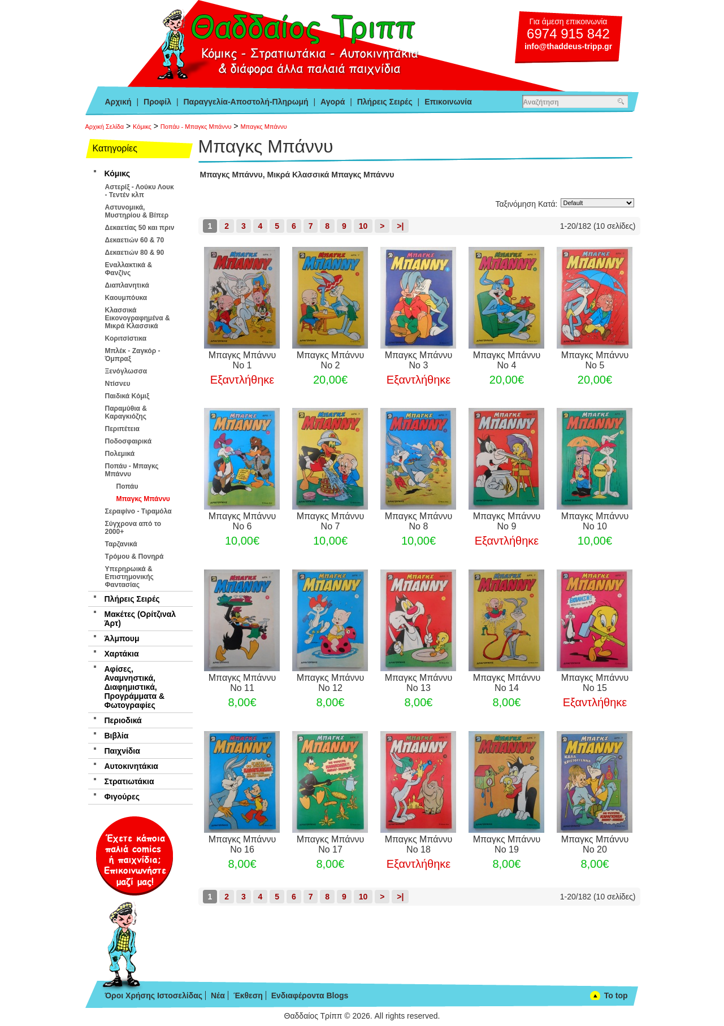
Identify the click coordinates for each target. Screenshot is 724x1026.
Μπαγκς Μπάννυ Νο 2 (331, 360)
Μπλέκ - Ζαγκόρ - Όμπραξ (133, 355)
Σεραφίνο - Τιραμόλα (138, 511)
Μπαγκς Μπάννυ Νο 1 (242, 360)
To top (616, 995)
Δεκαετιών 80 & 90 (134, 252)
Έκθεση (248, 995)
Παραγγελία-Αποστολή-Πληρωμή (245, 101)
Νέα (218, 995)
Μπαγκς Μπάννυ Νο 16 (242, 844)
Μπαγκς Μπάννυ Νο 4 (507, 360)
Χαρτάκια (122, 653)
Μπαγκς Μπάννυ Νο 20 (595, 844)
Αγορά (332, 101)
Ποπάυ (127, 486)
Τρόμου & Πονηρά (134, 556)
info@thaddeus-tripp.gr (568, 46)
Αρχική (118, 101)
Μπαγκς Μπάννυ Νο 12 (331, 683)
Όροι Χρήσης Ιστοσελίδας (154, 995)
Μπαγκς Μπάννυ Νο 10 (595, 521)
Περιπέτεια (122, 429)
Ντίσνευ (118, 384)
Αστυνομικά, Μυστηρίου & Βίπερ (137, 211)
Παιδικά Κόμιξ (127, 396)
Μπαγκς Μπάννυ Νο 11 (242, 683)
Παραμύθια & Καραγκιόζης (126, 412)
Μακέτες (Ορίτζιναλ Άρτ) (140, 619)
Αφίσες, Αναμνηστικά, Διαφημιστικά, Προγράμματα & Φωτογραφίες (135, 687)
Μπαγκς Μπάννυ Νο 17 (331, 844)
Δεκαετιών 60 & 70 (134, 240)
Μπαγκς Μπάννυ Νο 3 (419, 360)
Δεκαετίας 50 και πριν (140, 228)
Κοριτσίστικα (126, 338)
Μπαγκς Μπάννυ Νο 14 (507, 683)
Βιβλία (117, 735)
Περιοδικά (123, 720)
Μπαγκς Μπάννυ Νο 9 (507, 521)
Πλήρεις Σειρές (385, 101)
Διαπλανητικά (127, 285)
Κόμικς (142, 126)
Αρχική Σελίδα (104, 126)
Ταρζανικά (121, 544)
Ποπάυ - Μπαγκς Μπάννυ (196, 126)
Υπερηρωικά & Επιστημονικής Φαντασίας (129, 577)
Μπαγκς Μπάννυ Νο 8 (419, 521)
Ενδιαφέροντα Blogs (310, 995)
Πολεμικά (120, 454)
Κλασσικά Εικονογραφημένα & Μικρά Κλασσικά (137, 318)
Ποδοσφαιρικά (128, 441)
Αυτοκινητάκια (131, 766)
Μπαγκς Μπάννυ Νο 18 (419, 844)
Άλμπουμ (122, 638)
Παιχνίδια (122, 750)
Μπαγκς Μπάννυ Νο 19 (507, 844)
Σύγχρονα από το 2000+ (133, 528)
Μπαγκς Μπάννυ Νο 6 (242, 521)
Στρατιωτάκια (129, 781)
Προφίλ (157, 101)
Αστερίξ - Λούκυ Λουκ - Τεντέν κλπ (139, 191)
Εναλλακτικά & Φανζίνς (129, 269)
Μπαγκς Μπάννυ (263, 126)
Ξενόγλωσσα (126, 371)
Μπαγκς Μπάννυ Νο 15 (595, 683)
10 (363, 226)
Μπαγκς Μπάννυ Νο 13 (419, 683)
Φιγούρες (122, 796)
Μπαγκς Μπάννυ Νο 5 (595, 360)
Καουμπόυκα (126, 298)
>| (400, 226)
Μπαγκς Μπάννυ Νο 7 (331, 521)
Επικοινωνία (448, 101)
